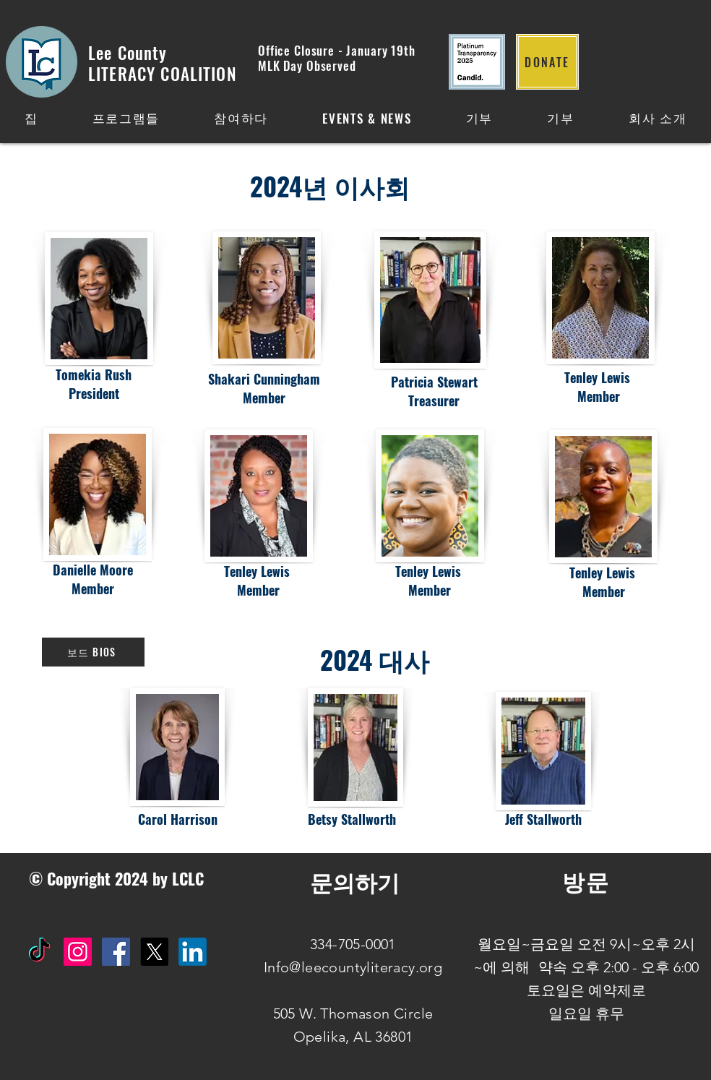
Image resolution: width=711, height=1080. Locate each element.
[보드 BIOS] (93, 652)
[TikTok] (39, 952)
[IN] (192, 952)
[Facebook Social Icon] (116, 952)
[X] (154, 952)
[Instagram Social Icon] (78, 952)
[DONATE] (547, 62)
